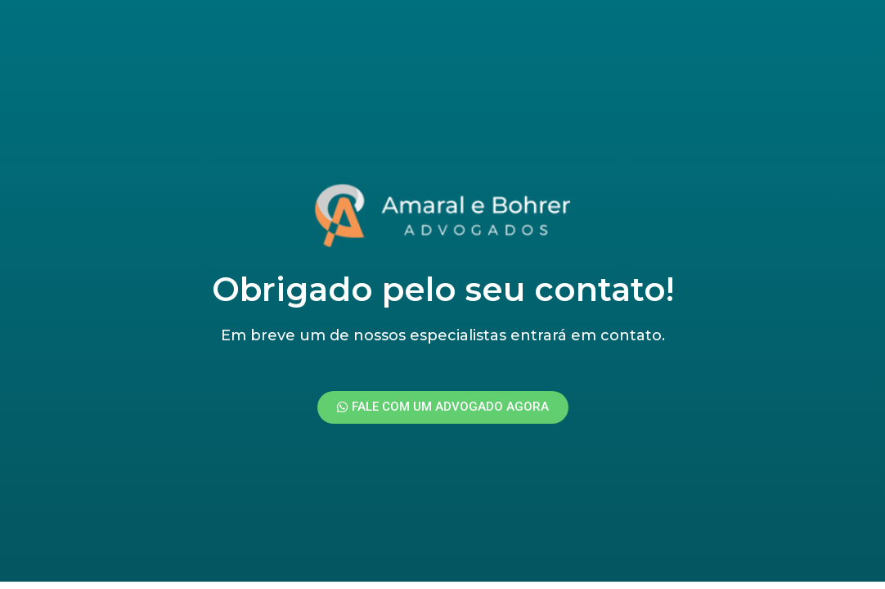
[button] (442, 407)
